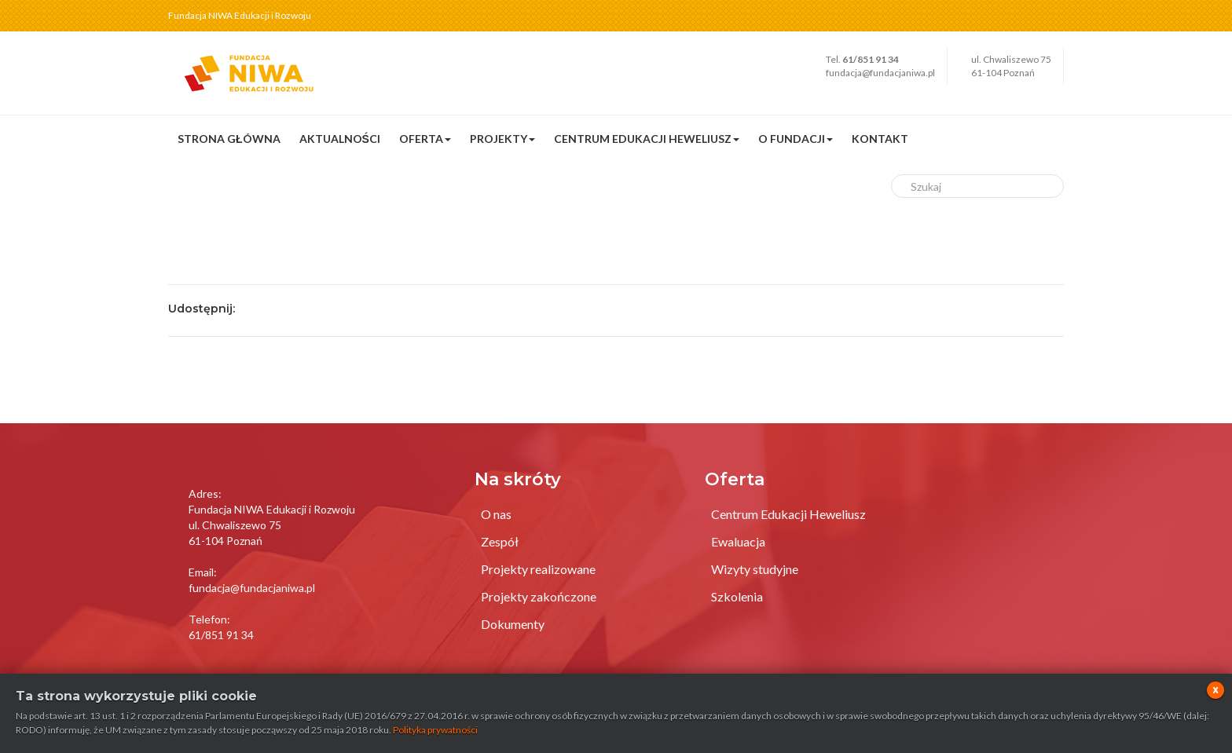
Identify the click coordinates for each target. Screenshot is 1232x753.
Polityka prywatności (435, 730)
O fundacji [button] (795, 138)
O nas (496, 513)
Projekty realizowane (538, 568)
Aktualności (339, 138)
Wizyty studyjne (754, 568)
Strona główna (229, 138)
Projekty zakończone (538, 596)
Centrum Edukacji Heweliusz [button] (646, 138)
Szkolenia (737, 596)
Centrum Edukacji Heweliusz (788, 513)
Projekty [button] (502, 138)
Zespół (500, 541)
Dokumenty (512, 623)
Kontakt (880, 138)
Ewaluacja (738, 541)
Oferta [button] (425, 138)
